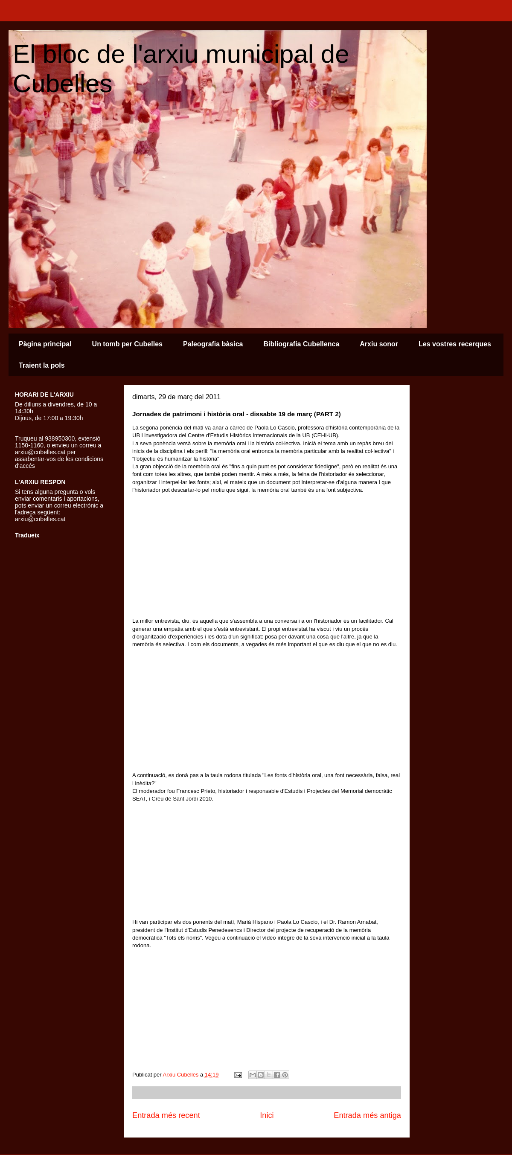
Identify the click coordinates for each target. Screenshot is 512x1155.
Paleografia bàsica (213, 344)
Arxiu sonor (379, 344)
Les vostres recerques (455, 344)
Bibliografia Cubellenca (301, 344)
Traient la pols (42, 365)
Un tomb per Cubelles (127, 344)
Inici (266, 1115)
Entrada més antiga (367, 1115)
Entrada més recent (166, 1115)
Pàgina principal (45, 344)
